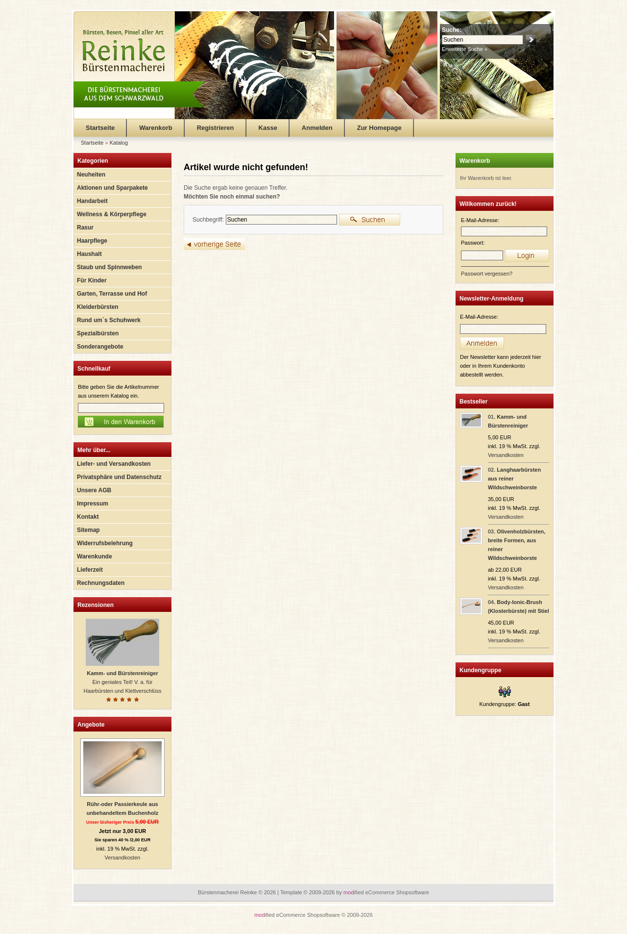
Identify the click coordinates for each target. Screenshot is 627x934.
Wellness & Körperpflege (111, 214)
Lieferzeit (90, 569)
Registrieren (215, 127)
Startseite (100, 127)
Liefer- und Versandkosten (114, 463)
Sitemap (88, 530)
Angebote (90, 724)
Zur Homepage (379, 127)
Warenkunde (94, 556)
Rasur (85, 227)
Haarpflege (92, 240)
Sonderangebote (100, 346)
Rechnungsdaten (100, 583)
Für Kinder (92, 280)
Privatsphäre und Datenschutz (119, 477)
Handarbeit (92, 201)
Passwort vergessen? (486, 274)
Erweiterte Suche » (464, 49)
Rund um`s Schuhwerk (109, 320)
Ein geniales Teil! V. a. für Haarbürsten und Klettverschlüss (123, 682)
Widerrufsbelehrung (105, 543)
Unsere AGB (94, 490)
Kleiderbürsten (98, 306)
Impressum (92, 503)
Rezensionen (95, 605)
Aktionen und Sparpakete (112, 187)
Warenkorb (155, 127)
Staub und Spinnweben (109, 267)
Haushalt (89, 254)
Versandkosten (123, 857)
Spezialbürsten (98, 333)
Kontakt (88, 516)
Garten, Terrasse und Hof (112, 293)
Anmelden (317, 127)
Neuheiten (91, 174)
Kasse (268, 127)
